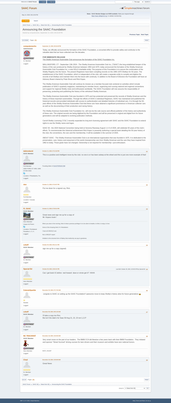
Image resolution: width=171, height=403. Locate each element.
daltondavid (28, 151)
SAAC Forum (29, 8)
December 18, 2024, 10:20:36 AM (51, 335)
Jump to (121, 388)
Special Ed (27, 269)
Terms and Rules (140, 400)
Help (134, 400)
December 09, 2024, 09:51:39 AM (51, 311)
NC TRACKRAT (29, 336)
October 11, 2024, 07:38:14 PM (50, 208)
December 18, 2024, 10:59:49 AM (51, 359)
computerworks (29, 46)
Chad (25, 360)
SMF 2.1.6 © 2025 (25, 400)
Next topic (144, 34)
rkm (25, 184)
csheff (25, 245)
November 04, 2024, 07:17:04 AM (51, 290)
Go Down (25, 40)
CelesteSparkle (29, 290)
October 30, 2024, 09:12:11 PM (50, 244)
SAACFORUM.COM (59, 166)
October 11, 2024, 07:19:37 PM (50, 184)
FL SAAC (27, 209)
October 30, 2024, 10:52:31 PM (50, 269)
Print (147, 40)
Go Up (24, 379)
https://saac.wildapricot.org (99, 16)
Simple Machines (34, 400)
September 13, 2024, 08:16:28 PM (51, 46)
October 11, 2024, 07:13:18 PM (50, 151)
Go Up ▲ (148, 400)
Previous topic (134, 34)
